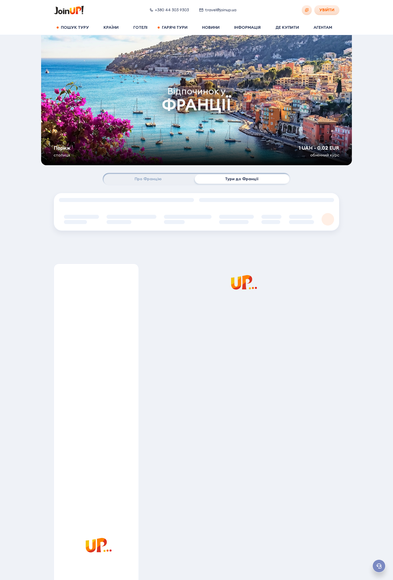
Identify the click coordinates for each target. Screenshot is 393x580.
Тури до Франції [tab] (241, 178)
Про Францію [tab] (148, 178)
